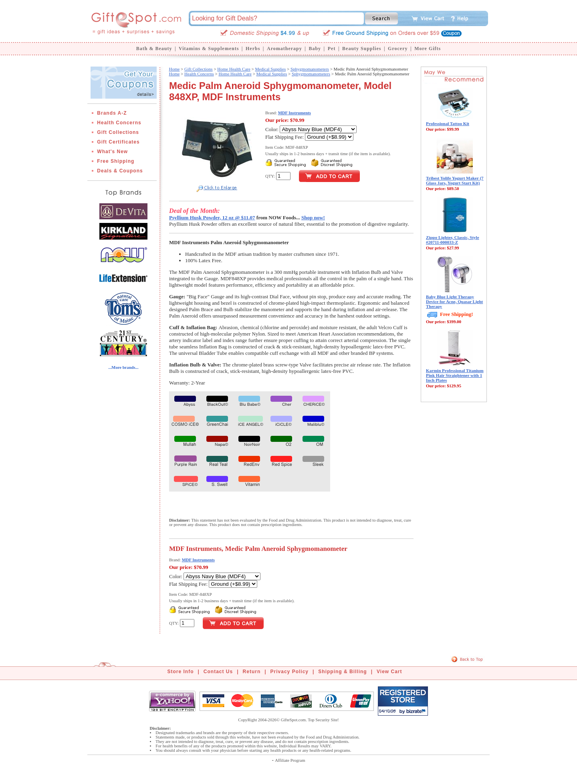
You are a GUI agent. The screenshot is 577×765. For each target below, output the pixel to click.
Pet (332, 48)
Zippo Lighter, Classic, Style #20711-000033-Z (452, 240)
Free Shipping (115, 161)
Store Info (180, 671)
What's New (112, 151)
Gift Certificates (118, 142)
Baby (315, 48)
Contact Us (218, 671)
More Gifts (427, 48)
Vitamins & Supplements (209, 48)
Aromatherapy (284, 48)
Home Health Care (233, 69)
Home (174, 69)
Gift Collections (118, 132)
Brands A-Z (112, 113)
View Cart (389, 671)
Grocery (398, 48)
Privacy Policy (289, 671)
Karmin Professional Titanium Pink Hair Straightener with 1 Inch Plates (455, 375)
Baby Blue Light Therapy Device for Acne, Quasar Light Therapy (454, 301)
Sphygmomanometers (310, 69)
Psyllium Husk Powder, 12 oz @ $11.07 (212, 218)
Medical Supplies (270, 69)
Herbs (253, 48)
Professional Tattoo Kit (447, 123)
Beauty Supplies (361, 48)
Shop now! (313, 218)
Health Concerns (119, 122)
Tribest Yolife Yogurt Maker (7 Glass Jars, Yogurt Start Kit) (455, 180)
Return (252, 671)
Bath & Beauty (154, 48)
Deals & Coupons (120, 171)
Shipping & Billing (342, 671)
